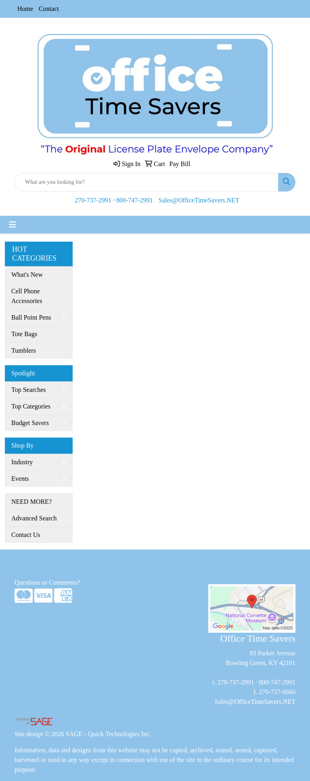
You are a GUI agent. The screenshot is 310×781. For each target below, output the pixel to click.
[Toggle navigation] (12, 224)
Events (20, 478)
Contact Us (25, 534)
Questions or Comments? (47, 582)
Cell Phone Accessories (26, 296)
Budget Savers (30, 422)
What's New (27, 274)
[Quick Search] (147, 182)
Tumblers (23, 350)
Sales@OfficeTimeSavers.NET (199, 200)
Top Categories (30, 406)
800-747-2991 (134, 200)
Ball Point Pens (31, 317)
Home (25, 8)
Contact (49, 8)
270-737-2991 (93, 200)
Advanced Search (34, 518)
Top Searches (28, 389)
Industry (22, 462)
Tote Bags (24, 334)
